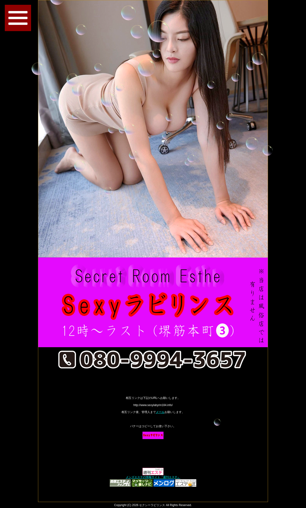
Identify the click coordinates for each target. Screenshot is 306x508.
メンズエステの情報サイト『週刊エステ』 (153, 477)
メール (160, 412)
